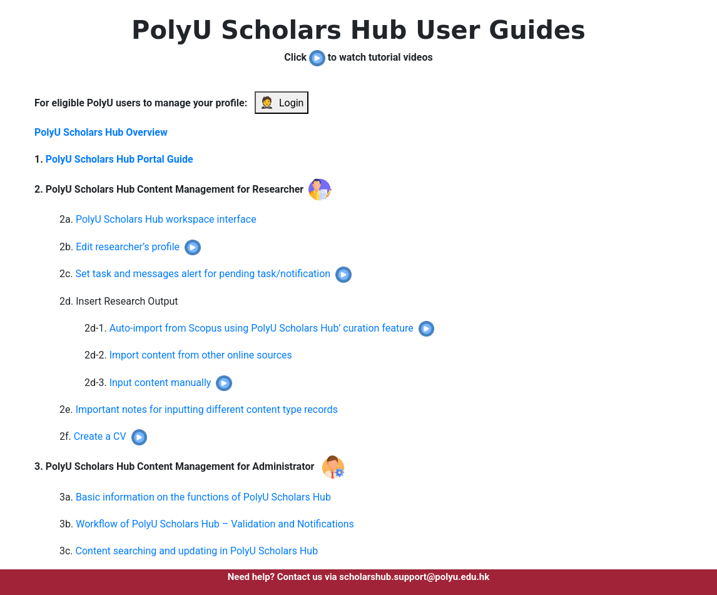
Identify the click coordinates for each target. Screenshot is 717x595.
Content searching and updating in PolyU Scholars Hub (197, 551)
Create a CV (100, 436)
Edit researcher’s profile (128, 247)
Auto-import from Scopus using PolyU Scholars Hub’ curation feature (261, 328)
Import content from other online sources (200, 355)
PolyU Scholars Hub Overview (101, 132)
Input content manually (160, 383)
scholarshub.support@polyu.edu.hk (414, 576)
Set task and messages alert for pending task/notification (203, 274)
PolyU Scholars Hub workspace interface (166, 219)
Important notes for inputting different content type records (207, 409)
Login (281, 102)
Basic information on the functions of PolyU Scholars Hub (203, 497)
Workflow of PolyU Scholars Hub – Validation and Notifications (215, 524)
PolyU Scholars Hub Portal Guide (119, 159)
